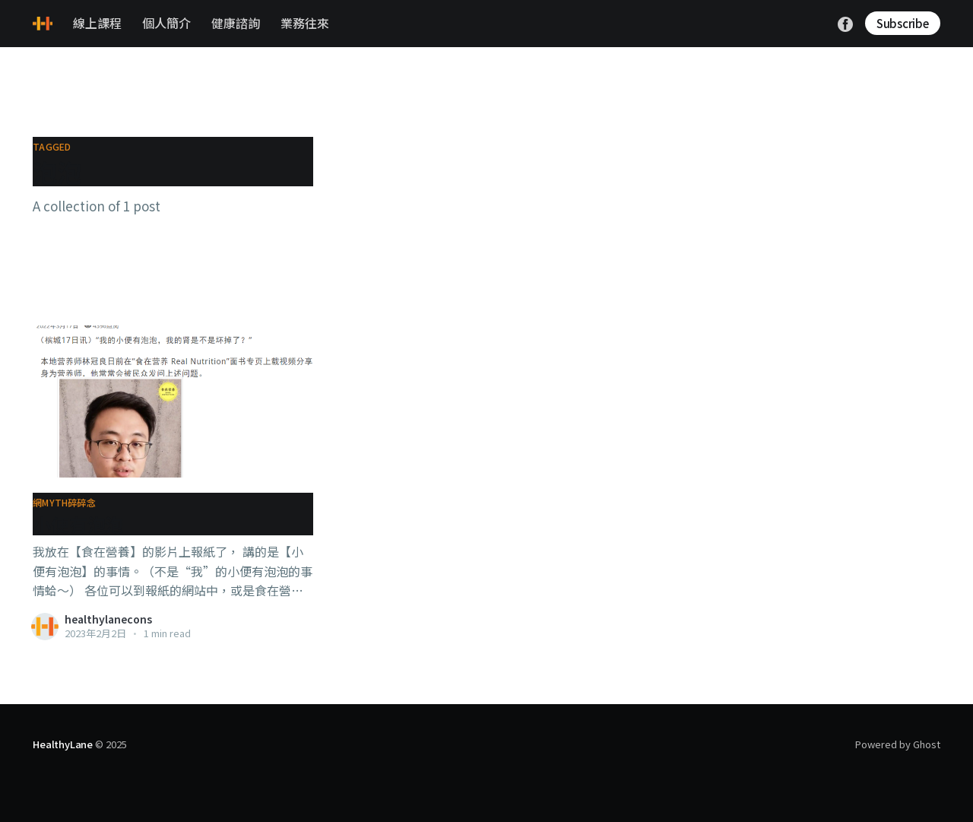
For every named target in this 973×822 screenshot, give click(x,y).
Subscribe (902, 23)
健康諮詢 (235, 23)
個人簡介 (166, 23)
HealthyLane (63, 744)
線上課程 (97, 23)
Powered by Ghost (897, 744)
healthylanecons (108, 619)
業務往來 (304, 23)
